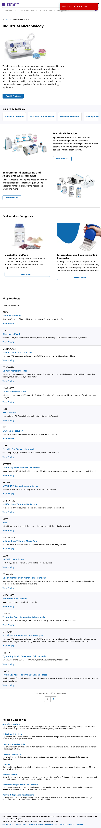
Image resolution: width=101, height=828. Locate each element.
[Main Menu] (3, 4)
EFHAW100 (7, 631)
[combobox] (50, 10)
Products (8, 19)
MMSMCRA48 (9, 537)
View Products (27, 274)
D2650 (5, 312)
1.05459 (6, 652)
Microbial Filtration (69, 116)
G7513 (5, 427)
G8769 (5, 555)
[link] (8, 824)
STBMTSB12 (8, 464)
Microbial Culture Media (42, 116)
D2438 (5, 330)
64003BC (7, 482)
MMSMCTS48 (9, 500)
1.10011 (6, 445)
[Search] (96, 10)
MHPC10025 (8, 595)
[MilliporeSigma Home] (13, 4)
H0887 (5, 409)
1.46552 (6, 671)
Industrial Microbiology (21, 19)
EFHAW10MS (8, 574)
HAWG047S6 (8, 388)
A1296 (5, 519)
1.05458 (6, 613)
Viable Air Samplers (14, 116)
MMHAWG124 (9, 348)
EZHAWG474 (8, 367)
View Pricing (8, 323)
